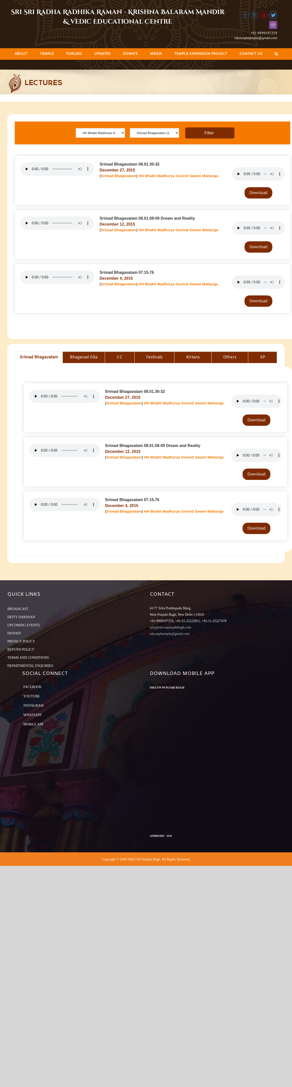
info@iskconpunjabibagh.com (170, 627)
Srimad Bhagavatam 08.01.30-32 (130, 164)
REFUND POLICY (20, 649)
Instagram (33, 705)
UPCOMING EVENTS (23, 625)
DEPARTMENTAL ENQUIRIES (30, 666)
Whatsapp (32, 715)
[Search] (276, 54)
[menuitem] (20, 54)
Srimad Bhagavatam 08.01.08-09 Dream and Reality (147, 218)
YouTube (31, 696)
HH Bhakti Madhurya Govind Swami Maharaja (178, 176)
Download (258, 192)
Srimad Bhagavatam (118, 176)
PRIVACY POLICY (21, 641)
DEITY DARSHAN (21, 617)
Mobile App (33, 724)
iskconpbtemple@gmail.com (255, 38)
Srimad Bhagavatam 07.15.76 (127, 272)
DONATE (14, 633)
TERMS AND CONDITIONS (28, 657)
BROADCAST (17, 609)
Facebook (32, 687)
